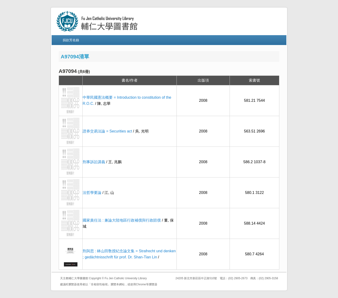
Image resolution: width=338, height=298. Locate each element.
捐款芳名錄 (71, 40)
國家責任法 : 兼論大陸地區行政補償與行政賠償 (122, 220)
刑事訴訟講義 (94, 162)
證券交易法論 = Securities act (107, 131)
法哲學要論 (92, 193)
